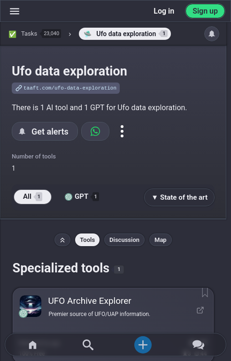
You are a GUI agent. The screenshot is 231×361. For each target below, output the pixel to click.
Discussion (124, 239)
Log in (164, 11)
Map (160, 239)
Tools (87, 239)
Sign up (205, 11)
